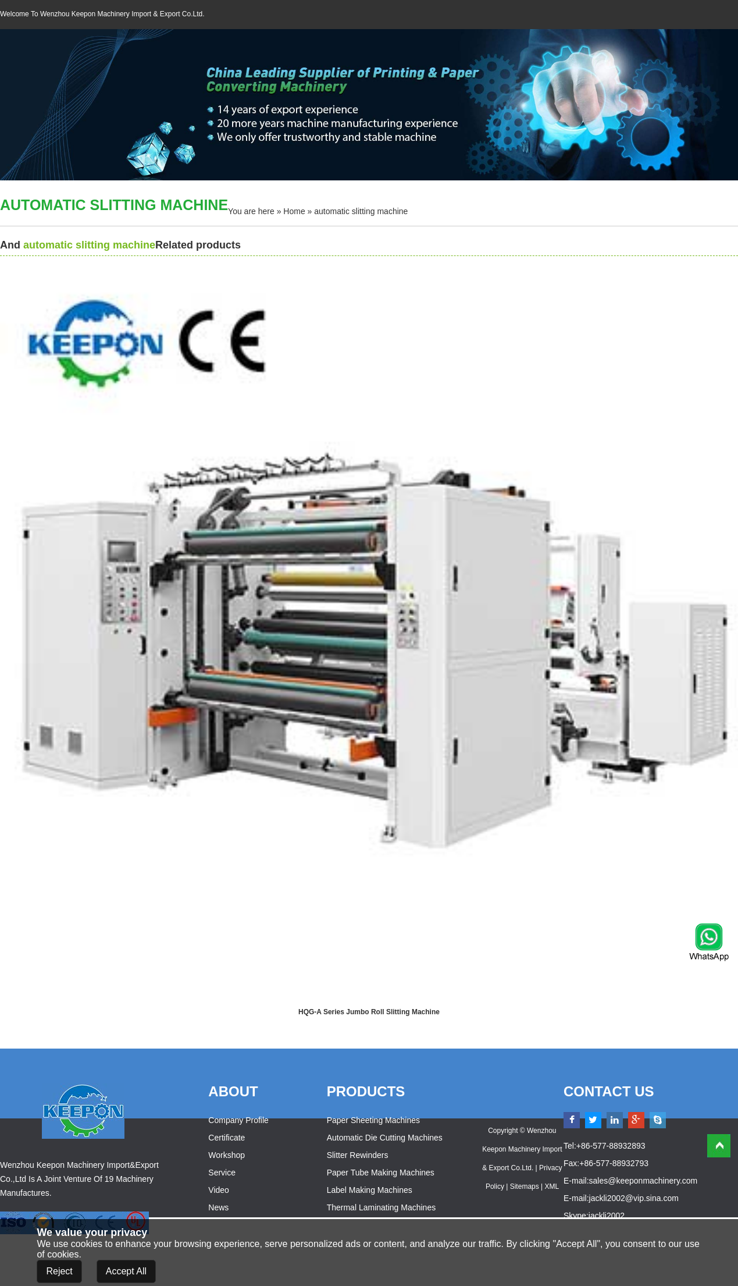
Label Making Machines (369, 1190)
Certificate (226, 1137)
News (218, 1207)
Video (218, 1190)
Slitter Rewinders (357, 1155)
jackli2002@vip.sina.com (634, 1198)
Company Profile (238, 1120)
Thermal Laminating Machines (381, 1207)
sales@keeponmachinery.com (643, 1180)
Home (294, 211)
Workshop (226, 1155)
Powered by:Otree (522, 1205)
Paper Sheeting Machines (373, 1120)
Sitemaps (524, 1186)
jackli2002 (607, 1215)
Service (222, 1172)
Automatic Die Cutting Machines (385, 1137)
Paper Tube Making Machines (380, 1172)
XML (552, 1186)
